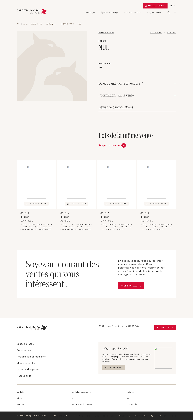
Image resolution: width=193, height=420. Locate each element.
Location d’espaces (28, 369)
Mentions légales (61, 416)
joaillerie (20, 392)
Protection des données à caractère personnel (94, 416)
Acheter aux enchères (33, 24)
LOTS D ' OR (68, 24)
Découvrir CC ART (115, 368)
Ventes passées (53, 24)
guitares (130, 392)
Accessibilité (24, 375)
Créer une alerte (132, 286)
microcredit (132, 404)
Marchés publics (26, 363)
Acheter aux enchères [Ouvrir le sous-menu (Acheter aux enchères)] (132, 12)
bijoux (19, 398)
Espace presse (25, 343)
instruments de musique (82, 404)
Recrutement (24, 350)
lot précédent (156, 32)
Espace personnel (156, 6)
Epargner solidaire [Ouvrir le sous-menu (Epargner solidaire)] (154, 12)
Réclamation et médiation (31, 356)
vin (128, 398)
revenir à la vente (106, 32)
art (73, 398)
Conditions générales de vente (132, 416)
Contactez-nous (166, 328)
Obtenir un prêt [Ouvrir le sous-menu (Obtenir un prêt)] (89, 12)
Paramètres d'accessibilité (165, 416)
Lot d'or (25, 217)
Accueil (18, 24)
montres (20, 404)
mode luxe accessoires (82, 392)
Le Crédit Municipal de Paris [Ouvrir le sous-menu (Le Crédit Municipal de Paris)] (175, 12)
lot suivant (171, 32)
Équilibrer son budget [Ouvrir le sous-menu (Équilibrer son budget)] (109, 12)
